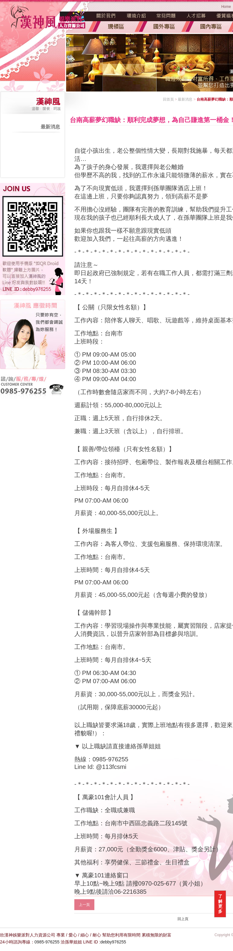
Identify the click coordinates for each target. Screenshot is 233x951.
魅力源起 (106, 16)
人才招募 (196, 16)
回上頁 (182, 919)
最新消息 (50, 126)
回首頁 (168, 99)
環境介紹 (136, 16)
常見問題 (166, 16)
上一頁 (84, 905)
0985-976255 (47, 941)
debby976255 (113, 941)
